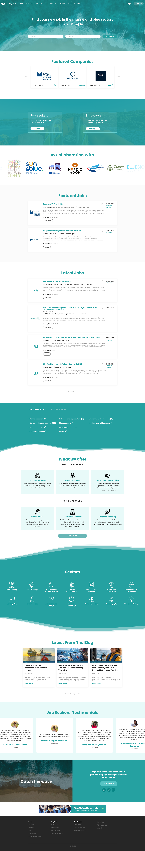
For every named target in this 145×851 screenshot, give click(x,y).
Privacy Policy (33, 833)
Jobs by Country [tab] (58, 409)
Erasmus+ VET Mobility (53, 204)
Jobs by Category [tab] (38, 409)
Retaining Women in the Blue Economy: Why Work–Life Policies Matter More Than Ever (105, 667)
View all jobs (72, 392)
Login (129, 4)
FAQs (29, 830)
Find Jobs (110, 36)
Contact (31, 828)
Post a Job (54, 825)
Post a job (93, 129)
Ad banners (55, 828)
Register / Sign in (57, 833)
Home (30, 822)
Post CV (37, 129)
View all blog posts (72, 694)
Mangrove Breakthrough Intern (57, 281)
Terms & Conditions (35, 836)
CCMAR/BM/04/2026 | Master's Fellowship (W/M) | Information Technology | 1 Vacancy (70, 309)
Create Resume (79, 828)
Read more (29, 683)
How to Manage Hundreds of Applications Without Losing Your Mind (70, 667)
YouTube (100, 828)
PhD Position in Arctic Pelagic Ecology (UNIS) (62, 364)
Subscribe (109, 783)
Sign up (139, 4)
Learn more (72, 536)
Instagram (103, 825)
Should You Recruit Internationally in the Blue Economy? (36, 667)
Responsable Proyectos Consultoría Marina (62, 230)
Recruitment (55, 830)
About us (31, 825)
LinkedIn (102, 822)
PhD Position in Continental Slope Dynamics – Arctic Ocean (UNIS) (72, 337)
